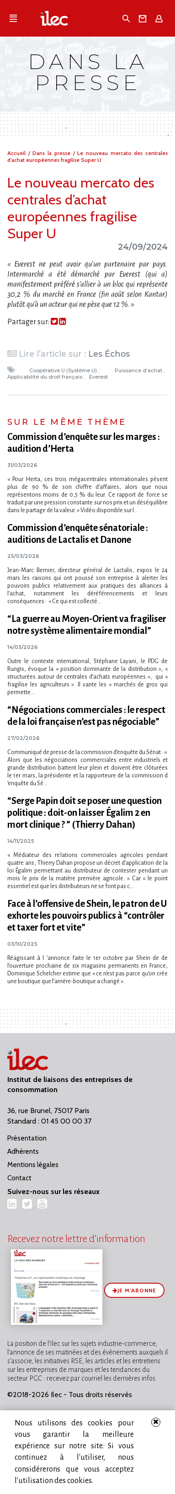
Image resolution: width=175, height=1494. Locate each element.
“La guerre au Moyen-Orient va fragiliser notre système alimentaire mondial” (86, 625)
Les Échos (109, 354)
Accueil (17, 153)
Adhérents (23, 1151)
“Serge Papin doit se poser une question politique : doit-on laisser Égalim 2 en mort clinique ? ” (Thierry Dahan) (84, 813)
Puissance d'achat (139, 370)
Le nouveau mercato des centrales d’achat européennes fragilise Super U (87, 156)
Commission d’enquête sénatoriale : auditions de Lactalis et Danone (77, 534)
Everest (99, 377)
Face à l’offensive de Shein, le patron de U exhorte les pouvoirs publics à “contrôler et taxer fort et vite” (87, 915)
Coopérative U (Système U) (63, 370)
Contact (19, 1178)
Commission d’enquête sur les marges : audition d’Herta (83, 443)
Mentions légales (32, 1165)
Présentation (27, 1138)
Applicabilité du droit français (45, 377)
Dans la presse (52, 153)
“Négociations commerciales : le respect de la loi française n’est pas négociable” (86, 716)
